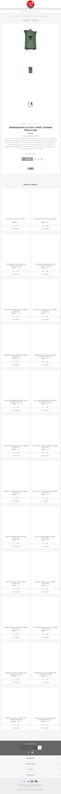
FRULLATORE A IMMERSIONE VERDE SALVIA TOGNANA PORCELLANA (15, 401)
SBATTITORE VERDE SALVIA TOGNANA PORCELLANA (15, 537)
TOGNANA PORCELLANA (33, 123)
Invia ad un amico (41, 159)
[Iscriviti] (28, 747)
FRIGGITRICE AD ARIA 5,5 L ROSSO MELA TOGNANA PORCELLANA (16, 673)
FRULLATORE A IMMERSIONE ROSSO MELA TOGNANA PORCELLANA (45, 401)
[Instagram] (32, 752)
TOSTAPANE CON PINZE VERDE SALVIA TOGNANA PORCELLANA (15, 265)
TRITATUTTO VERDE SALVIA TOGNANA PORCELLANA (15, 582)
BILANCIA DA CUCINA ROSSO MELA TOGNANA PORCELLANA (45, 491)
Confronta (38, 159)
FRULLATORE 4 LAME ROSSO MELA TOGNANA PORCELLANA (45, 446)
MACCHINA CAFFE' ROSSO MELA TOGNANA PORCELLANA (45, 310)
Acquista (28, 159)
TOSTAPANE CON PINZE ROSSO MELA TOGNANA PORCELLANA (45, 265)
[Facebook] (28, 752)
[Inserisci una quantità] (19, 159)
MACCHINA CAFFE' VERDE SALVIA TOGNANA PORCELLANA (15, 310)
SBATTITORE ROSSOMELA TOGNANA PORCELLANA (45, 537)
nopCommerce (34, 787)
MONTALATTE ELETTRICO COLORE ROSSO (45, 219)
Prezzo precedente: (28, 136)
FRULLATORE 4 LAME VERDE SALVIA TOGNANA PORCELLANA (15, 446)
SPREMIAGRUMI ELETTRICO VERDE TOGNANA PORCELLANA (16, 355)
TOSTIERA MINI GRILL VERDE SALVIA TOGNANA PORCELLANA (15, 628)
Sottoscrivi (40, 747)
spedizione (41, 789)
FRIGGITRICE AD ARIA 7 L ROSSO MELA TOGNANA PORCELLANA (45, 718)
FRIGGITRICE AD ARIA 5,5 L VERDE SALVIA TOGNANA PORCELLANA (45, 673)
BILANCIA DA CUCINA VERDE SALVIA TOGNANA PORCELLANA (15, 491)
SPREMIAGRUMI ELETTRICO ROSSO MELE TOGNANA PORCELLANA (45, 355)
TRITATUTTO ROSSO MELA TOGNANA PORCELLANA (45, 582)
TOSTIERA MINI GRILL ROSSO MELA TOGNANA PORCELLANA (45, 628)
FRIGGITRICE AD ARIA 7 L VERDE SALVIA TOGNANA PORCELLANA (15, 718)
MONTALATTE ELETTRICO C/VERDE (15, 219)
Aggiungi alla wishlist (35, 159)
